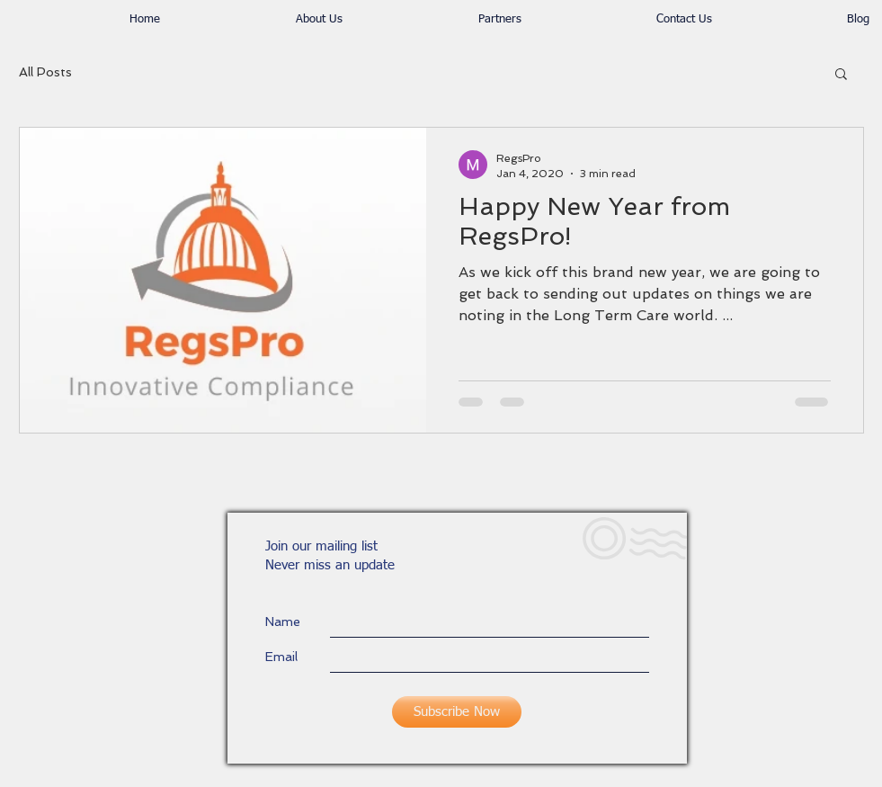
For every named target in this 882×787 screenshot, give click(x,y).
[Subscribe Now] (456, 712)
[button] (841, 75)
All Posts (45, 72)
